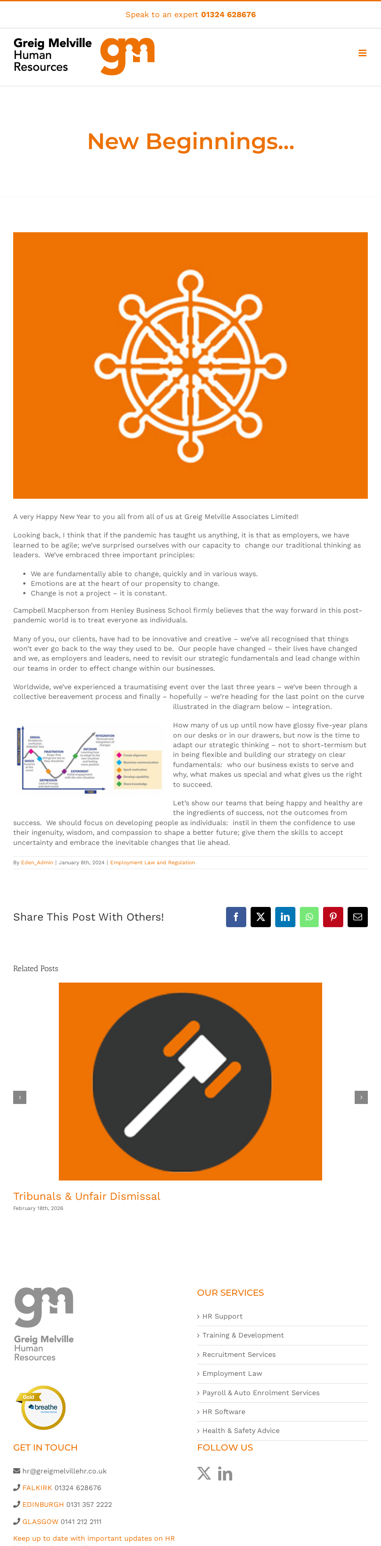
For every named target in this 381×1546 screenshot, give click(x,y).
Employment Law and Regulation (152, 862)
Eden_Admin (37, 862)
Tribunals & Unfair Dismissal (87, 1196)
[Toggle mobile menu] (363, 53)
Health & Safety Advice (241, 1430)
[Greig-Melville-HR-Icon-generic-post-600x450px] (190, 365)
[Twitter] (204, 1473)
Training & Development (243, 1335)
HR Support (222, 1316)
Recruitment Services (239, 1354)
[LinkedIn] (225, 1473)
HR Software (223, 1411)
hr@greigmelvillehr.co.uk (64, 1471)
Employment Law (232, 1373)
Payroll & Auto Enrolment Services (261, 1393)
